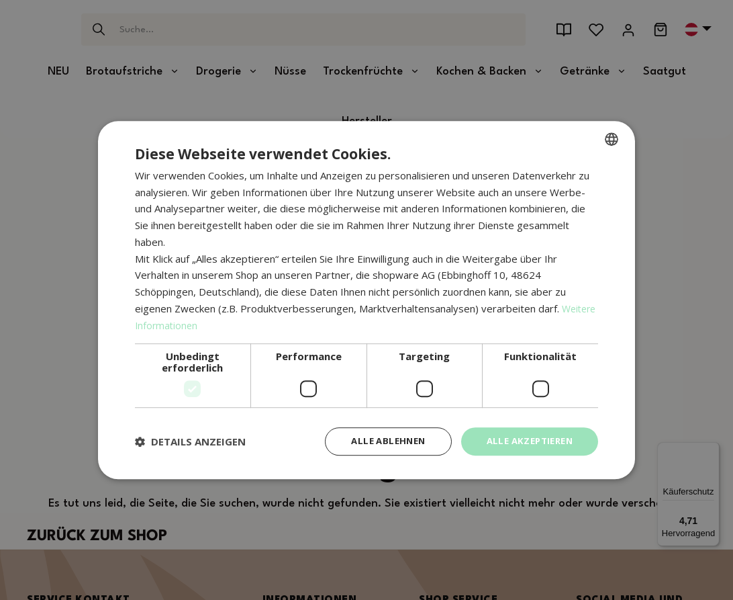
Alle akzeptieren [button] (526, 441)
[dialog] (366, 300)
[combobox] (611, 137)
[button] (190, 441)
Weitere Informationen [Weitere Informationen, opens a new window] (187, 324)
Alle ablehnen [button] (378, 441)
